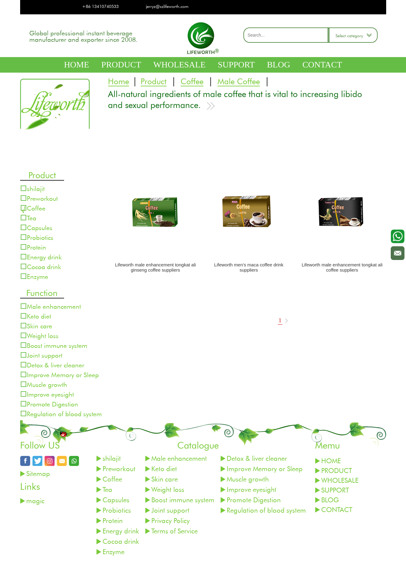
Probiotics (40, 237)
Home (118, 81)
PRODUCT (121, 64)
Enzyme (37, 276)
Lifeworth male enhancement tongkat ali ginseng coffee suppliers (155, 267)
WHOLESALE (179, 64)
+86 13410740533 (100, 6)
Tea (31, 218)
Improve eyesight (50, 394)
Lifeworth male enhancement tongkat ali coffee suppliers (342, 267)
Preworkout (42, 198)
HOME (76, 64)
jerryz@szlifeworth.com (167, 6)
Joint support (44, 355)
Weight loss (43, 335)
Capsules (39, 227)
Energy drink (44, 257)
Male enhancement (54, 306)
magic (35, 500)
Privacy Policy (170, 520)
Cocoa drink (44, 266)
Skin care (39, 326)
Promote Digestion (52, 404)
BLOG (278, 64)
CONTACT (322, 64)
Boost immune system (57, 345)
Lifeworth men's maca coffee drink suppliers (248, 267)
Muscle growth (47, 384)
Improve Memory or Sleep (63, 374)
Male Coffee (238, 81)
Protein (36, 247)
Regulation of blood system (64, 413)
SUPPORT (236, 64)
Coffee (192, 81)
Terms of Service (174, 530)
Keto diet (39, 316)
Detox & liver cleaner (55, 365)
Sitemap (38, 473)
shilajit (36, 188)
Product (154, 81)
